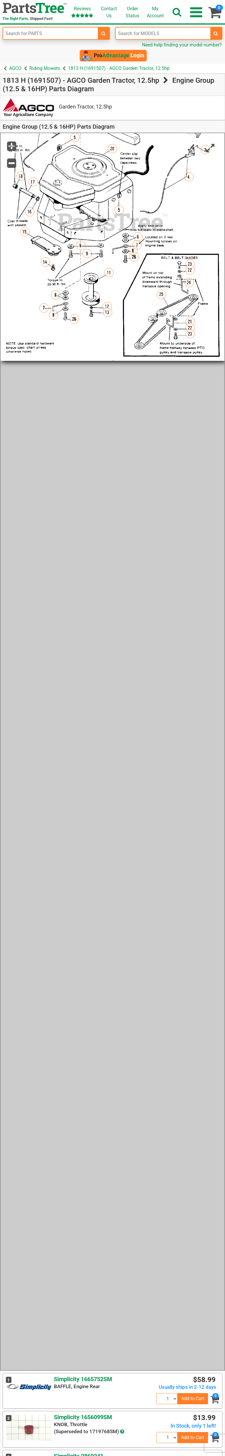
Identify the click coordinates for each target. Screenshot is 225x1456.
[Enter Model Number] (163, 33)
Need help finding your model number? (182, 45)
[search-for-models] (216, 33)
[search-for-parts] (103, 33)
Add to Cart (192, 1398)
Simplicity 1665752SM (83, 1379)
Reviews (82, 12)
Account (155, 12)
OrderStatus (132, 12)
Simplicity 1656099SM (83, 1417)
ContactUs (109, 12)
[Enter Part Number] (50, 33)
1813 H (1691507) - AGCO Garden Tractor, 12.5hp (119, 68)
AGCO (15, 68)
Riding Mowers (44, 68)
